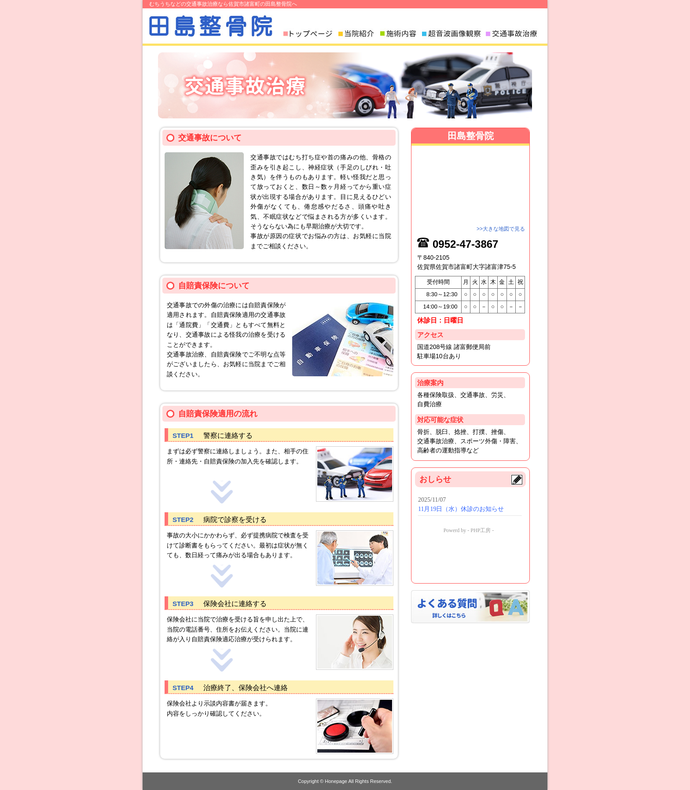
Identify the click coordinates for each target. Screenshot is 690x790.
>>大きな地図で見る (501, 229)
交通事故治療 (513, 33)
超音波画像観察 (453, 33)
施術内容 (400, 33)
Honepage (336, 781)
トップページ (309, 33)
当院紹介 (358, 33)
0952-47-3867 (465, 244)
